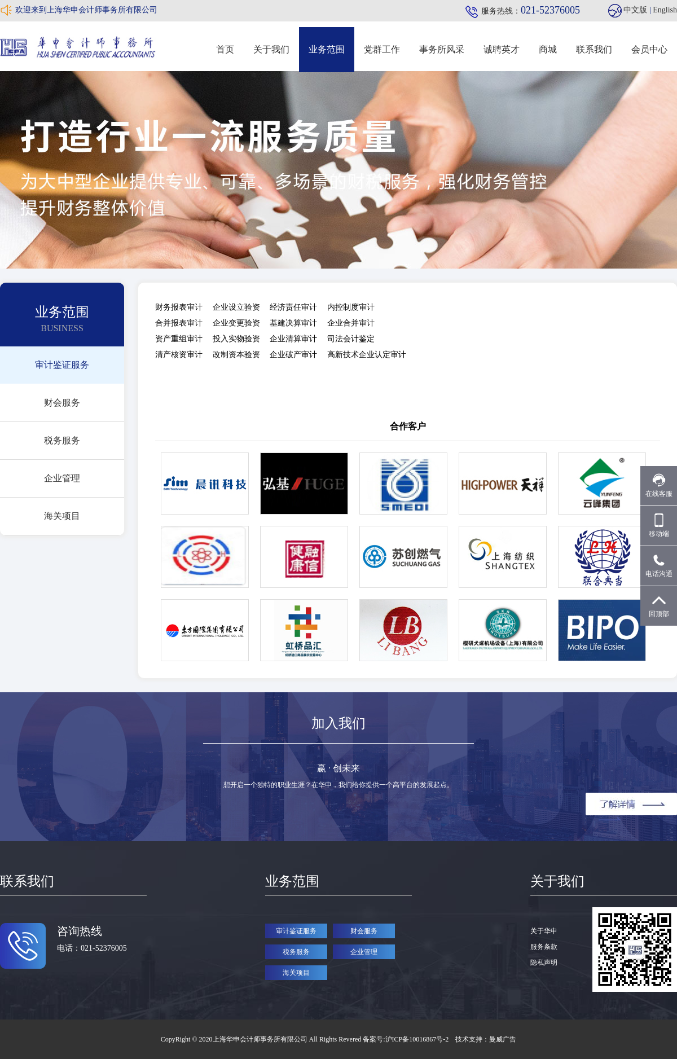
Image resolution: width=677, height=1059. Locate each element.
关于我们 (271, 49)
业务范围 (327, 49)
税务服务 (62, 440)
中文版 (635, 10)
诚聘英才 (501, 49)
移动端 (659, 525)
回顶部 (659, 606)
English (665, 10)
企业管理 (62, 478)
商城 (548, 49)
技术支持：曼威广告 (485, 1039)
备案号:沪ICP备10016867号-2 (406, 1039)
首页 (225, 49)
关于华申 (543, 931)
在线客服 (658, 485)
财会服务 (62, 402)
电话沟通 (658, 565)
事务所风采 (441, 49)
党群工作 (382, 49)
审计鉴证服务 (62, 365)
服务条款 (543, 947)
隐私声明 (543, 962)
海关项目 (62, 516)
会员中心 (649, 49)
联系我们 (594, 49)
